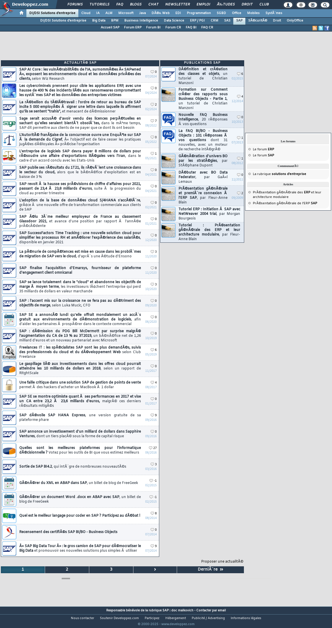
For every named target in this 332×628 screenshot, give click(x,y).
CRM (214, 21)
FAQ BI (191, 28)
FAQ (120, 4)
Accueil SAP (110, 28)
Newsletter (177, 4)
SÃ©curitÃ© (257, 21)
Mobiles (253, 13)
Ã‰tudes (225, 4)
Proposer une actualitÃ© (222, 561)
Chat (153, 4)
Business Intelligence (141, 21)
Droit (247, 4)
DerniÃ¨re (210, 569)
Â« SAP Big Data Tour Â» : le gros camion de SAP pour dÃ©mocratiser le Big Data (80, 548)
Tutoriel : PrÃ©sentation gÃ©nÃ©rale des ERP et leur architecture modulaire (209, 232)
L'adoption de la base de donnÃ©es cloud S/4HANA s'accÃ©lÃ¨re (80, 205)
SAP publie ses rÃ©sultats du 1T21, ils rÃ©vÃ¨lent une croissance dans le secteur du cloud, (80, 172)
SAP (239, 21)
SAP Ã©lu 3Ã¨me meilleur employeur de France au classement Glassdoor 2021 (80, 221)
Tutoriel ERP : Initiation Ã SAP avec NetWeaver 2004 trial (209, 214)
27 (153, 448)
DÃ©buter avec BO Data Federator (203, 177)
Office (236, 13)
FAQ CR (207, 28)
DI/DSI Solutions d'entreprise (52, 13)
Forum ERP (132, 28)
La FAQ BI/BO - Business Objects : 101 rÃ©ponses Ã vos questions (203, 140)
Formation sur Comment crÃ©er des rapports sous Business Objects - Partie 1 (203, 99)
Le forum (263, 149)
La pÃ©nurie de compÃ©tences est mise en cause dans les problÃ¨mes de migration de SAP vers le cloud (80, 254)
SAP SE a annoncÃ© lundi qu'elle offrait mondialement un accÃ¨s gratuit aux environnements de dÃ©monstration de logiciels (80, 319)
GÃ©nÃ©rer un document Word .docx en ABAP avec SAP (80, 499)
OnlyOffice (295, 21)
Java (142, 13)
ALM (108, 13)
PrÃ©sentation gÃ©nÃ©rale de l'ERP (285, 203)
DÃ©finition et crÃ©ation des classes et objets (203, 76)
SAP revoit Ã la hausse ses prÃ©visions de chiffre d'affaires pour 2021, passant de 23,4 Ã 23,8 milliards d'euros (80, 189)
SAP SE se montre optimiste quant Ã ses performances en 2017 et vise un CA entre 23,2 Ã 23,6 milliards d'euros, (80, 401)
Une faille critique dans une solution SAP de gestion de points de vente (80, 385)
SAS (227, 21)
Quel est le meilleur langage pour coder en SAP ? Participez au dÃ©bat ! (79, 516)
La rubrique (279, 174)
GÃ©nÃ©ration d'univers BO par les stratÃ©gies (203, 161)
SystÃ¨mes (273, 13)
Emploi (203, 4)
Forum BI (153, 28)
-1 (153, 481)
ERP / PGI (197, 21)
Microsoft (125, 13)
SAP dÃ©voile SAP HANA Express (80, 417)
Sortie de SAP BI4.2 (72, 466)
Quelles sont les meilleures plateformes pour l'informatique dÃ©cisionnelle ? (80, 450)
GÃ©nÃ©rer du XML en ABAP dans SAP (78, 483)
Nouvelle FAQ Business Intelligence (203, 120)
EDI (178, 13)
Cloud (85, 13)
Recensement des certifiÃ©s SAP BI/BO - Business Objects (68, 532)
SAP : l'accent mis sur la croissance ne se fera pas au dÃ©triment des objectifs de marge (80, 303)
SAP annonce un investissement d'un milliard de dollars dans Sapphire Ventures (80, 434)
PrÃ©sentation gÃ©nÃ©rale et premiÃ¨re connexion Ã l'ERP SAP (203, 195)
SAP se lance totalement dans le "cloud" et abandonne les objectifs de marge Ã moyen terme (80, 287)
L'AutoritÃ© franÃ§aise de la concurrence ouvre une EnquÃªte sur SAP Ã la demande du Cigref (80, 140)
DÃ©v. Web (161, 13)
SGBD (221, 13)
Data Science (174, 21)
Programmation (199, 13)
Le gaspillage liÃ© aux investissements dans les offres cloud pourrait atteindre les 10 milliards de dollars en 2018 (80, 369)
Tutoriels (99, 4)
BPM (115, 21)
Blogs (135, 4)
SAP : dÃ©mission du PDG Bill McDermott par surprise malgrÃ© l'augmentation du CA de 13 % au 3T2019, (80, 336)
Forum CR (173, 28)
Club (264, 4)
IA (98, 13)
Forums (75, 4)
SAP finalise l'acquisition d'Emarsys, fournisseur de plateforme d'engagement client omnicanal (80, 270)
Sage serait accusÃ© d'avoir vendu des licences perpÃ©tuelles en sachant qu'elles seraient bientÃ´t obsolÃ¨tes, (80, 123)
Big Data (98, 21)
